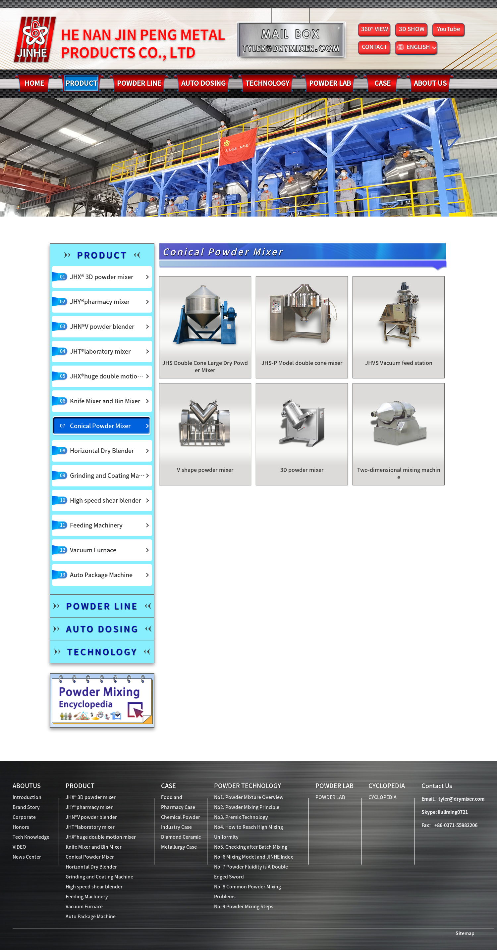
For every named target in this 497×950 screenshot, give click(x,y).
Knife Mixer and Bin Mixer (94, 847)
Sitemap (465, 933)
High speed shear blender (94, 886)
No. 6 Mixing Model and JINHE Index (253, 857)
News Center (27, 857)
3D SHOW (411, 29)
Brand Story (26, 807)
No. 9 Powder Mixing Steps (243, 906)
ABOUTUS (27, 786)
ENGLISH (417, 47)
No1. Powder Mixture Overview (249, 797)
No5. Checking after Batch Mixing (250, 847)
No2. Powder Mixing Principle (246, 807)
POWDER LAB (334, 786)
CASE (168, 786)
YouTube (448, 29)
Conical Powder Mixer (90, 857)
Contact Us (436, 786)
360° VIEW (374, 29)
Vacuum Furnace (84, 906)
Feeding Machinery (87, 896)
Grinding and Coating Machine (99, 877)
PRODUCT (80, 786)
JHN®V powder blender (91, 817)
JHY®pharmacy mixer (89, 807)
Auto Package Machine (91, 916)
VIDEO (19, 847)
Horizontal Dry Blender (91, 867)
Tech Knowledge (31, 837)
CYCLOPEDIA (386, 786)
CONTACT (374, 47)
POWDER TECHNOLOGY (247, 786)
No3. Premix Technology (241, 817)
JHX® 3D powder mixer (91, 797)
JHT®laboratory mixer (90, 827)
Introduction (27, 797)
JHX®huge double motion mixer (101, 837)
